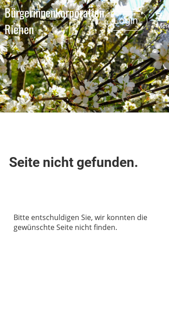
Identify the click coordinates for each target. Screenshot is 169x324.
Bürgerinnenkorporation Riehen (54, 21)
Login (126, 20)
